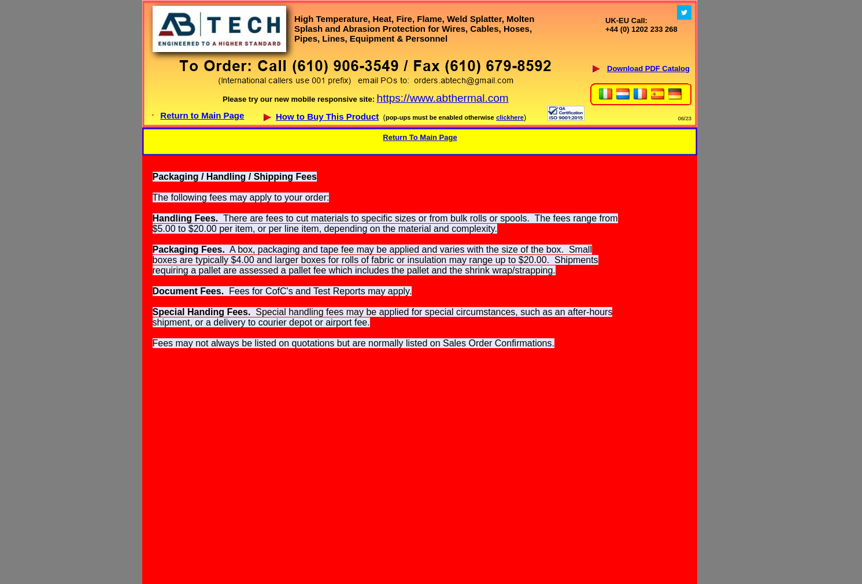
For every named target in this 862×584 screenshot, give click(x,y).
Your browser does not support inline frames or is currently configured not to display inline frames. (419, 63)
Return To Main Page (420, 137)
